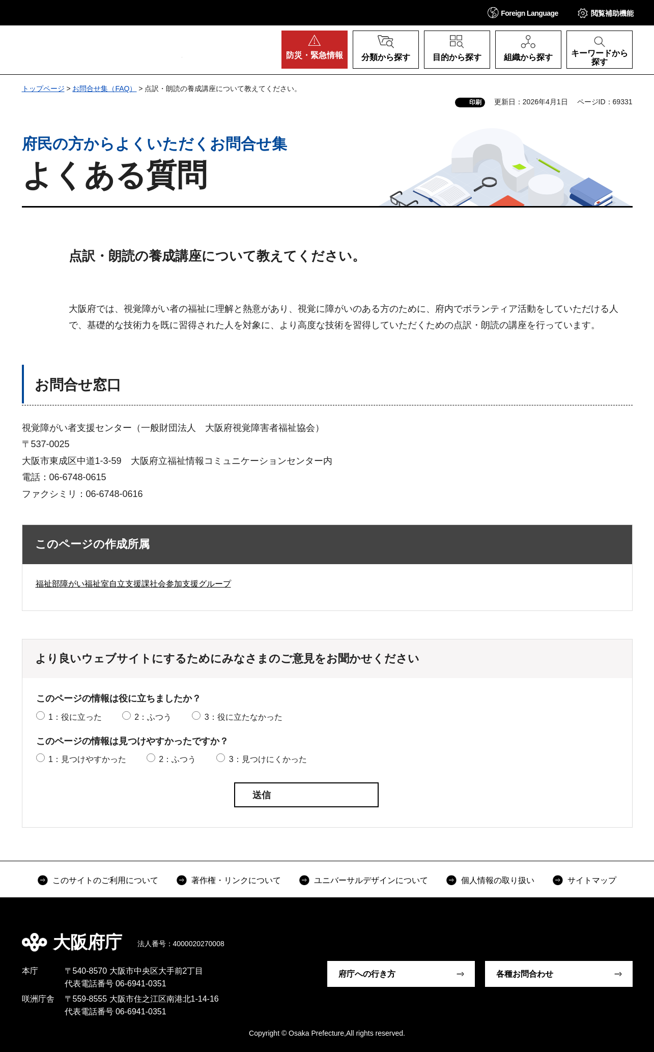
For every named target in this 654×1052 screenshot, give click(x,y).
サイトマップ (591, 880)
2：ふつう (153, 717)
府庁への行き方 (366, 974)
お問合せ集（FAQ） (104, 88)
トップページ (43, 88)
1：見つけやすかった (87, 759)
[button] (523, 12)
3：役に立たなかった (243, 717)
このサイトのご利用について (105, 880)
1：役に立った (75, 717)
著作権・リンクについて (236, 880)
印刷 (475, 102)
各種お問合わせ (524, 974)
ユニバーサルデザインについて (371, 880)
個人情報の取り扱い (497, 880)
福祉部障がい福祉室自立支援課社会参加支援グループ (133, 583)
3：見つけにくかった (268, 759)
